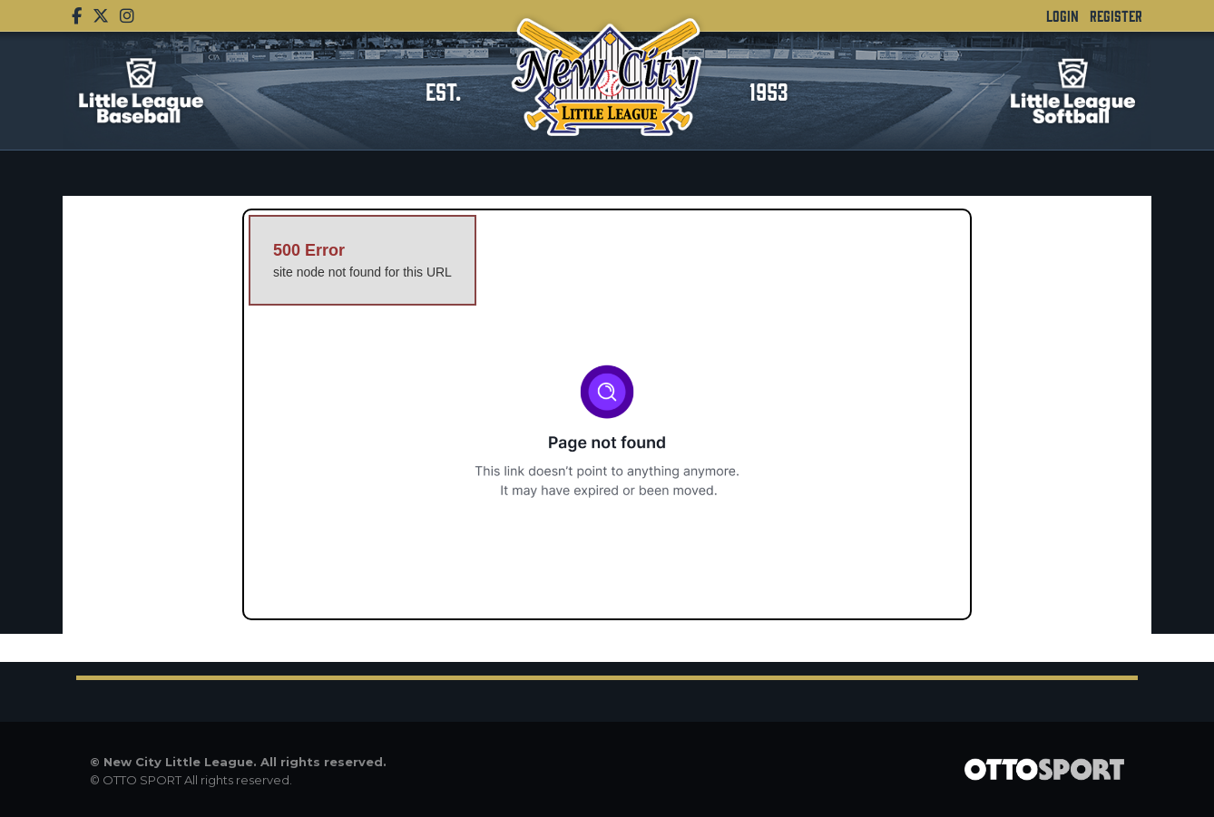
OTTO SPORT (142, 780)
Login (1062, 15)
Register (1116, 15)
